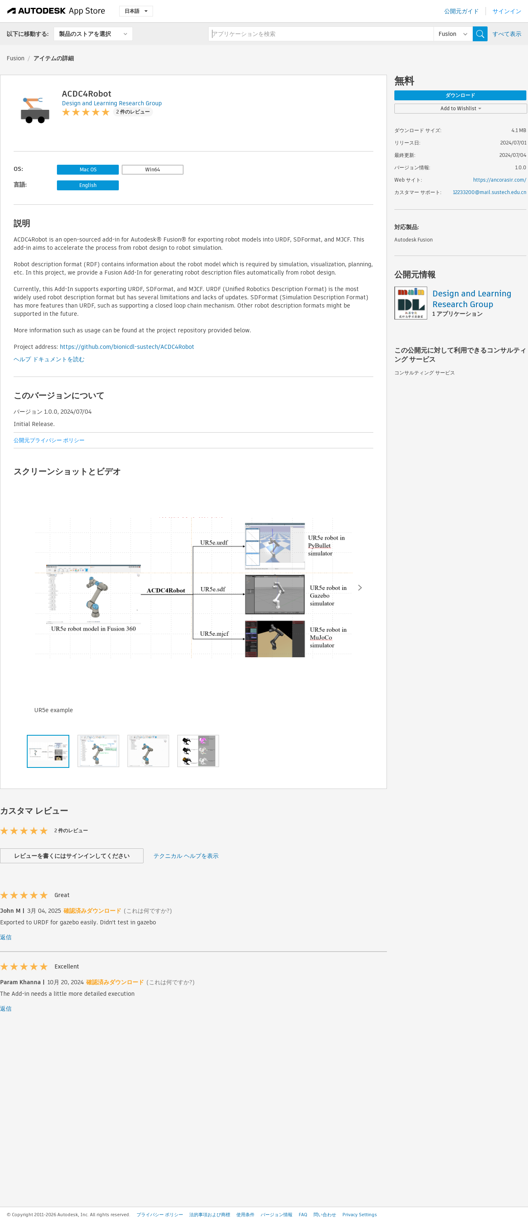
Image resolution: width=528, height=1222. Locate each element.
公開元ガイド (461, 11)
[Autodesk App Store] (56, 11)
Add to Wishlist (461, 108)
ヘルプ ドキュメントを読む (49, 359)
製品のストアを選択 (85, 34)
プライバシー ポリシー (160, 1214)
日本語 (136, 10)
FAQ (303, 1214)
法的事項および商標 (209, 1214)
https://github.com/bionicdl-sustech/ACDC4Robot (127, 347)
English (88, 185)
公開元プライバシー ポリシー (49, 440)
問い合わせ (325, 1214)
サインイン (507, 11)
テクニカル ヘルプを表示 (186, 856)
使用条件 (245, 1214)
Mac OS (88, 169)
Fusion (15, 58)
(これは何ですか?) (148, 911)
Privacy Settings (359, 1214)
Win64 (152, 169)
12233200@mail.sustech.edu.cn (489, 192)
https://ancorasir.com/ (499, 179)
